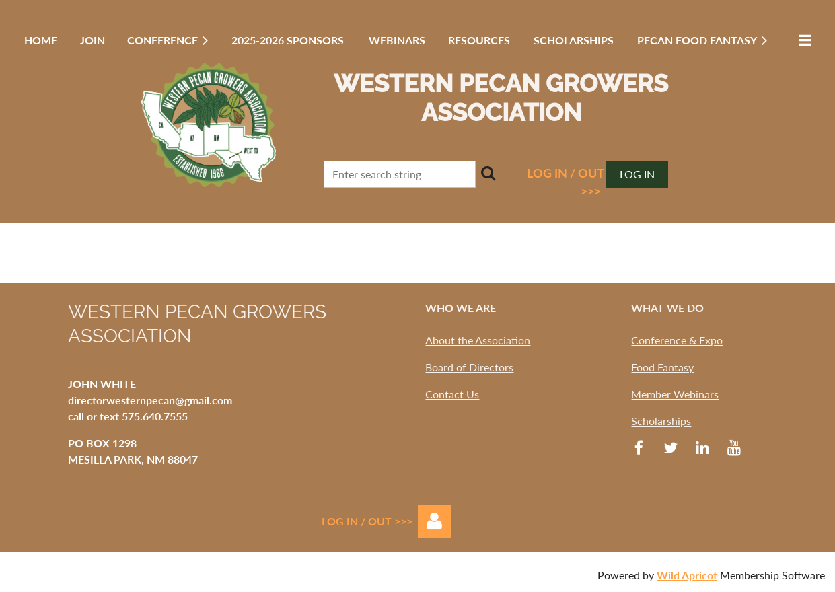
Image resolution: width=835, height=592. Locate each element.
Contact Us (452, 393)
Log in (637, 174)
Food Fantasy (662, 367)
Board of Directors (469, 367)
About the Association (477, 340)
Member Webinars (675, 393)
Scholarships (661, 420)
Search (488, 173)
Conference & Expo (677, 340)
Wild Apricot (687, 574)
